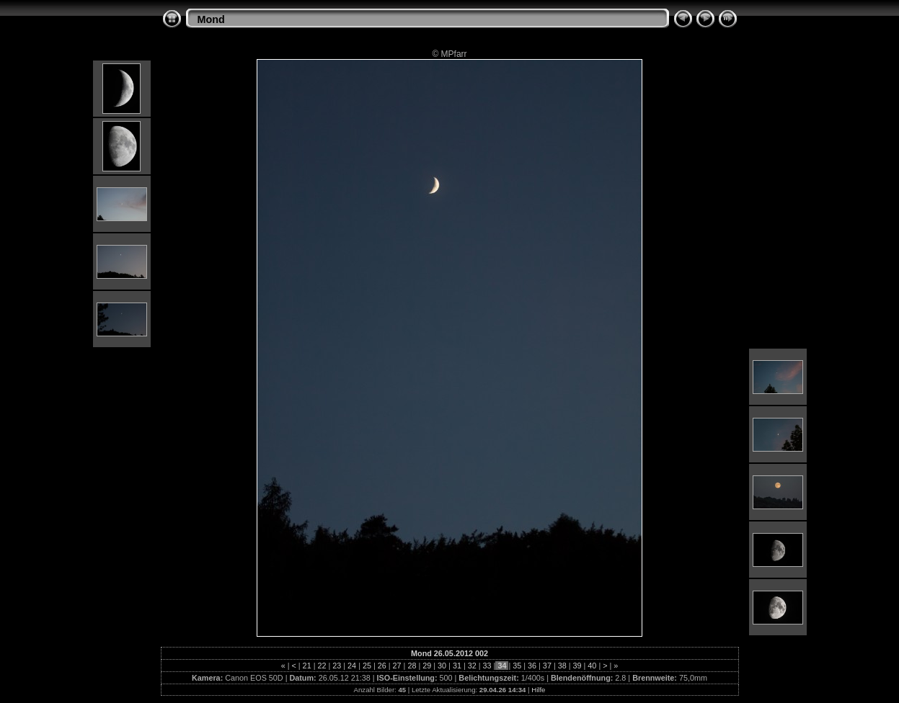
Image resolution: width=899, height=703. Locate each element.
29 (426, 665)
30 (441, 665)
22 (321, 665)
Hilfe (538, 690)
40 (591, 665)
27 (397, 665)
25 (366, 665)
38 (562, 665)
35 (516, 665)
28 (411, 665)
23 (336, 665)
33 (487, 665)
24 (351, 665)
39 (577, 665)
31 (457, 665)
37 (547, 665)
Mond (211, 19)
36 (532, 665)
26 (382, 665)
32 (472, 665)
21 (307, 665)
